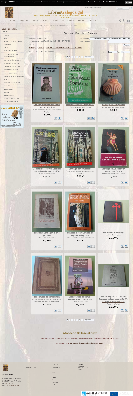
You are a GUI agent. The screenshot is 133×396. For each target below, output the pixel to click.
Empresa (22, 21)
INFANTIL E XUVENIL (10, 73)
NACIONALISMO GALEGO (12, 83)
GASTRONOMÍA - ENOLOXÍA (13, 60)
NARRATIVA (7, 86)
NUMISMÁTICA (8, 89)
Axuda (81, 21)
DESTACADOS (68, 21)
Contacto (92, 21)
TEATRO (6, 35)
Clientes (54, 377)
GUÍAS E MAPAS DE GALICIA (13, 66)
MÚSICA (6, 79)
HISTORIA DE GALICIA (11, 70)
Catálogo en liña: (9, 29)
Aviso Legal (81, 366)
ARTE (5, 38)
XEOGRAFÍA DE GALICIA (11, 63)
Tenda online (55, 365)
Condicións (55, 382)
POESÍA (6, 92)
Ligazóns (80, 364)
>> (89, 57)
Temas (55, 21)
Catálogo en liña (37, 26)
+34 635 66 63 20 (12, 386)
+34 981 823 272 (11, 383)
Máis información (110, 2)
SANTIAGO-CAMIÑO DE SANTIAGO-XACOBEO (11, 100)
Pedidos (54, 380)
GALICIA (5, 32)
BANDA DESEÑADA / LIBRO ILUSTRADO (13, 43)
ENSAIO (6, 47)
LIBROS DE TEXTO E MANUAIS (14, 76)
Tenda (34, 21)
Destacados (55, 375)
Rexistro (98, 8)
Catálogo (32, 48)
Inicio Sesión (89, 8)
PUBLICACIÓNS (9, 96)
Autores (44, 21)
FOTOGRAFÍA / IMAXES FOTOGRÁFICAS (11, 55)
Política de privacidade (84, 368)
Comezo (11, 21)
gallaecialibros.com (31, 367)
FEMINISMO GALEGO (10, 51)
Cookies (80, 369)
